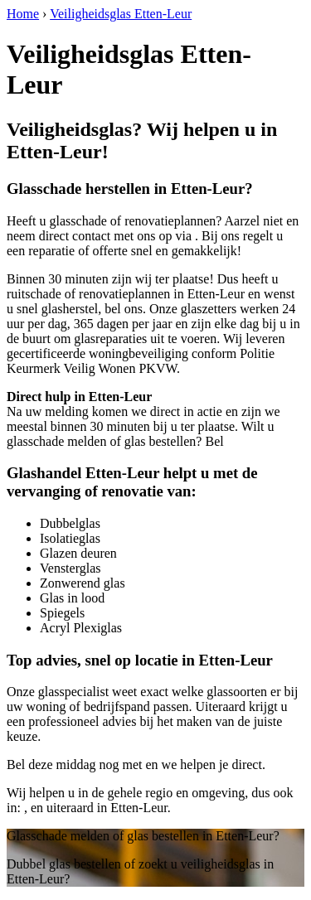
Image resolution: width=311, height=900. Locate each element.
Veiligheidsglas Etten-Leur (121, 14)
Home (23, 14)
